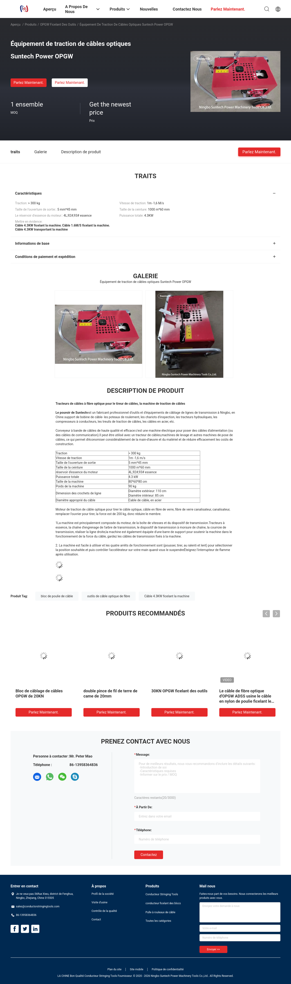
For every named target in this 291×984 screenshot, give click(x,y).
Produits (30, 24)
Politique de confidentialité (168, 969)
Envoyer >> (213, 949)
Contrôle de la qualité (104, 911)
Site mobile (136, 969)
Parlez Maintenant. (28, 82)
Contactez (149, 855)
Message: (143, 754)
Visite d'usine (99, 902)
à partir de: (144, 807)
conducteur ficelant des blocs (163, 903)
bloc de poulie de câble (57, 596)
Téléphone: (144, 830)
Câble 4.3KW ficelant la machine (166, 596)
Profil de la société (103, 893)
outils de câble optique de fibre (108, 596)
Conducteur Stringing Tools (162, 894)
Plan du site (114, 969)
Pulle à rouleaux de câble (160, 912)
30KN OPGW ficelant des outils (179, 691)
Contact (96, 919)
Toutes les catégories (158, 920)
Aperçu (15, 24)
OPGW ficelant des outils (58, 24)
